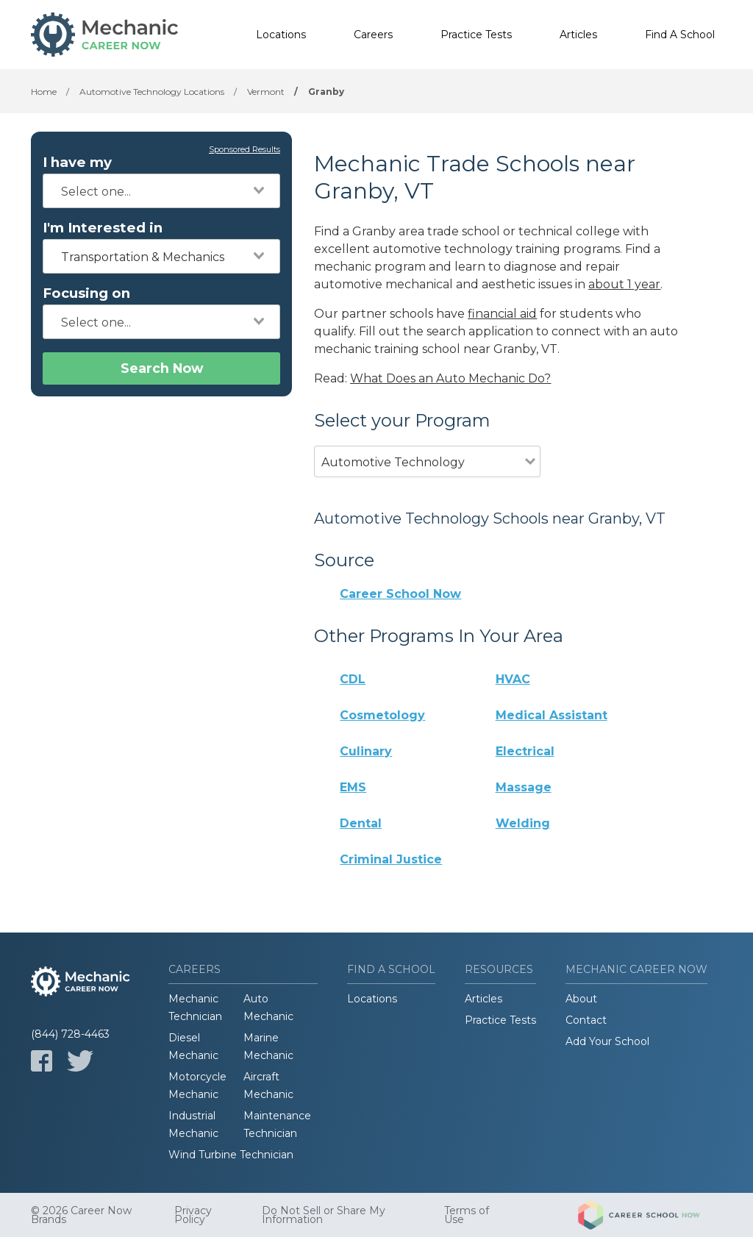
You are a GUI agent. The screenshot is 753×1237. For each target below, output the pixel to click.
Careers (373, 34)
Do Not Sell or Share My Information (323, 1215)
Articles (578, 34)
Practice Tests (476, 34)
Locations (281, 34)
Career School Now (400, 594)
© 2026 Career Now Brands (81, 1215)
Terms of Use (466, 1215)
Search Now (162, 368)
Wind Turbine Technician (230, 1154)
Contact (586, 1020)
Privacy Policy (193, 1215)
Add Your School (607, 1041)
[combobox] (161, 190)
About (581, 998)
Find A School (680, 34)
